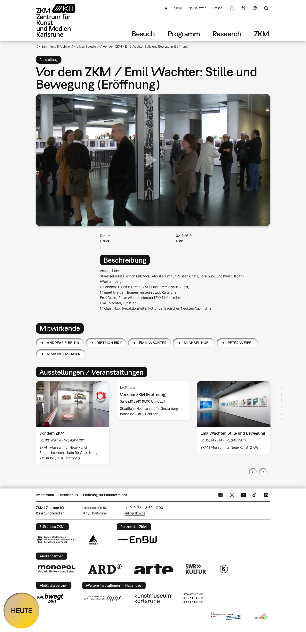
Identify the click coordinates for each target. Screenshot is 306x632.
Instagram (232, 495)
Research (227, 33)
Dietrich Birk (109, 343)
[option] (72, 422)
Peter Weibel (241, 343)
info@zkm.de (135, 513)
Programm (184, 33)
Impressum (45, 495)
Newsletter (197, 8)
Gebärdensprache (243, 8)
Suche (266, 8)
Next (263, 472)
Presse (217, 8)
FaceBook (220, 495)
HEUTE (21, 610)
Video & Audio (86, 46)
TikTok (255, 495)
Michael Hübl (197, 343)
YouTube (243, 495)
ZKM (261, 33)
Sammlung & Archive (56, 46)
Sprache (255, 8)
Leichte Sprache (232, 8)
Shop (178, 8)
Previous (253, 472)
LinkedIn (266, 495)
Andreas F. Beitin (63, 343)
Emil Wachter (153, 343)
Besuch (143, 33)
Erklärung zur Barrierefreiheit (105, 495)
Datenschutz (68, 495)
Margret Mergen (64, 354)
